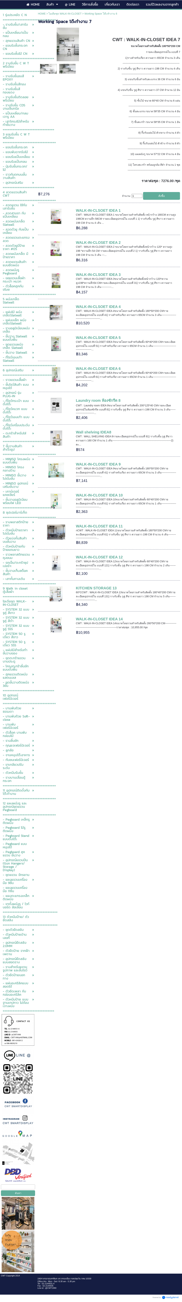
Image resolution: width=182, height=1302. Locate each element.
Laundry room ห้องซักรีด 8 (98, 400)
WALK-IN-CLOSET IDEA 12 (99, 557)
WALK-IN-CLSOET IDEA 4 (98, 307)
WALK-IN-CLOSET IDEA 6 (98, 369)
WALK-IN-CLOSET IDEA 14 (99, 619)
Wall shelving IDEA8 (93, 432)
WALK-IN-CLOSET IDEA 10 (99, 495)
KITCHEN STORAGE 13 (96, 588)
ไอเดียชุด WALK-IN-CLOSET (65, 13)
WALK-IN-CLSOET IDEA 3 (98, 275)
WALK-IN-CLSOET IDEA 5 (98, 338)
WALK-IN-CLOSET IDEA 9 (98, 464)
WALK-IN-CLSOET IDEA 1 (98, 210)
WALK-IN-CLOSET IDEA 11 (99, 526)
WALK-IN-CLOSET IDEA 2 (98, 242)
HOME (42, 13)
